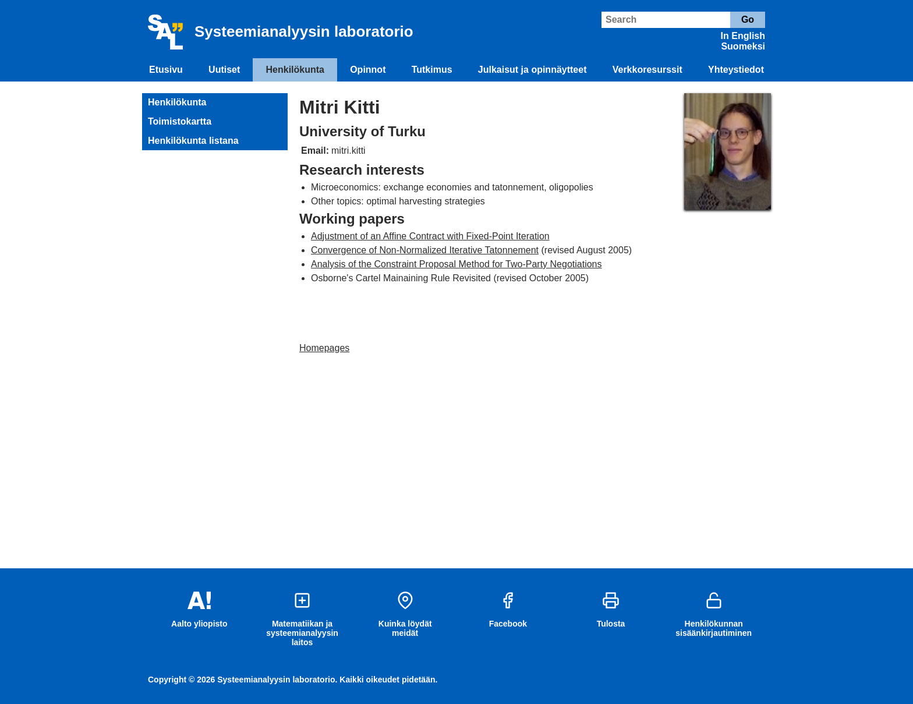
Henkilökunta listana (193, 141)
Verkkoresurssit (647, 70)
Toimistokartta (179, 121)
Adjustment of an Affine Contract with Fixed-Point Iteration (430, 236)
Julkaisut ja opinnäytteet (532, 70)
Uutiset (224, 70)
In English (743, 36)
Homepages (324, 348)
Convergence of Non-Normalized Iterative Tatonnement (425, 250)
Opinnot (367, 70)
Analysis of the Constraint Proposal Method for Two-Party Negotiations (456, 264)
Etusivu (166, 70)
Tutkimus (432, 70)
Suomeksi (743, 46)
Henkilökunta (295, 70)
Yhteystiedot (736, 70)
